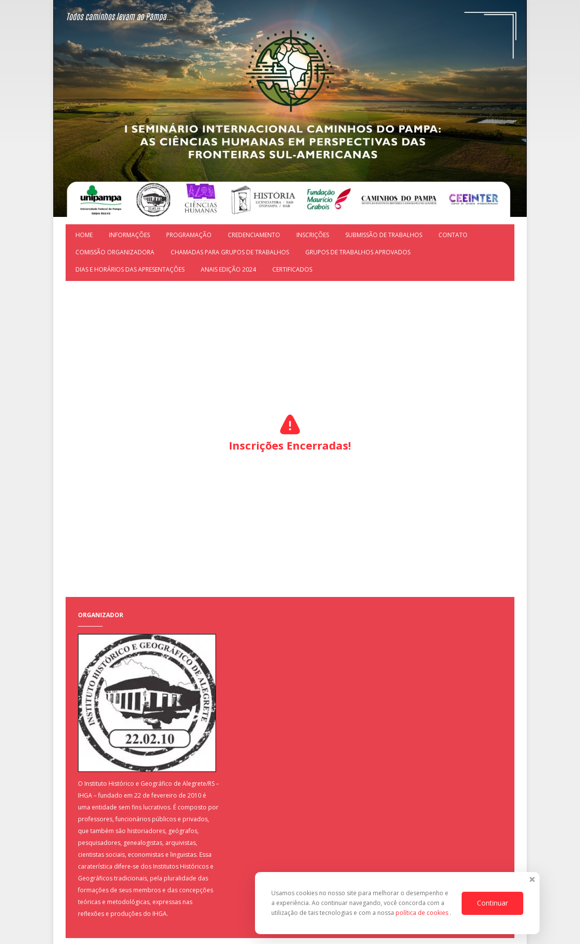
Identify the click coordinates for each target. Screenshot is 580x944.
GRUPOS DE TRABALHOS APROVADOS (357, 252)
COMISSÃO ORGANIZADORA (114, 252)
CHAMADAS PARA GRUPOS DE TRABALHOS (230, 252)
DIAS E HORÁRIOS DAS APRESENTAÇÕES (129, 269)
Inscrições (312, 235)
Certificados (292, 269)
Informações (129, 235)
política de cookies (423, 913)
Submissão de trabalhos (383, 235)
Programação (189, 235)
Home (84, 235)
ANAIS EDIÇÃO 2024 (228, 269)
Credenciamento (254, 235)
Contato (453, 235)
